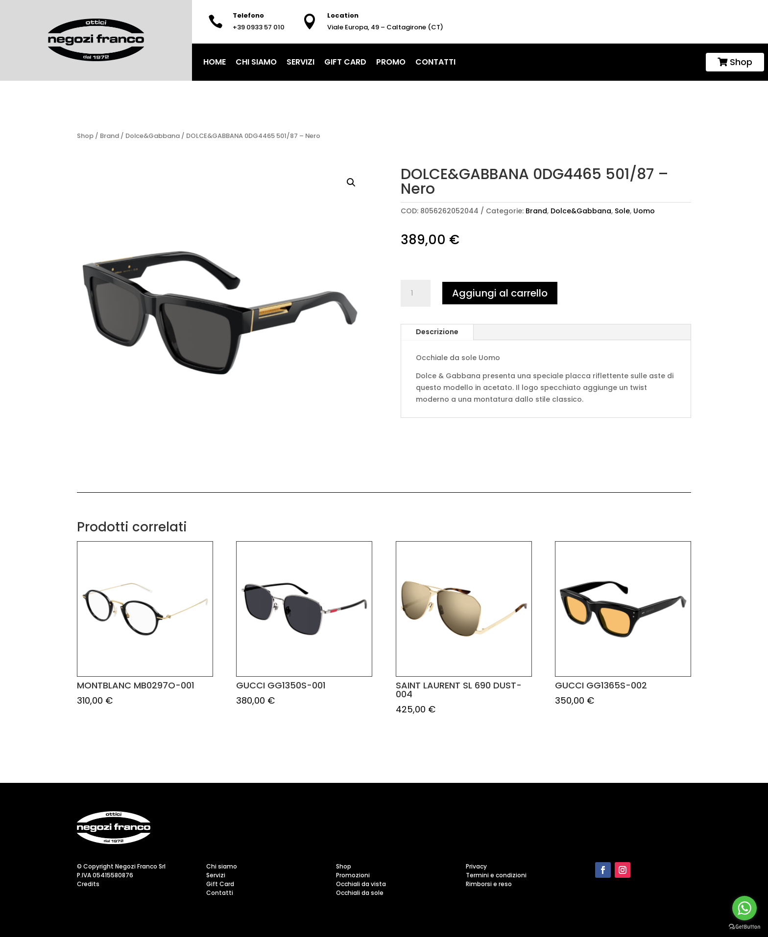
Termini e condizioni (496, 875)
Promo (391, 62)
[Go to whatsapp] (744, 908)
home (214, 62)
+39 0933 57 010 (259, 27)
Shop (735, 62)
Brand (109, 135)
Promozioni (353, 875)
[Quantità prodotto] (415, 293)
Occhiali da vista (361, 884)
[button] (351, 182)
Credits (88, 884)
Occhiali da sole (360, 893)
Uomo (644, 211)
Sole (622, 211)
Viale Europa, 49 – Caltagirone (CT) (385, 27)
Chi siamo (256, 62)
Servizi (300, 62)
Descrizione (437, 332)
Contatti (435, 62)
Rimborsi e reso (489, 884)
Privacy (476, 866)
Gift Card (345, 62)
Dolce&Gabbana (152, 135)
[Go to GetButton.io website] (744, 927)
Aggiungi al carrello (500, 293)
